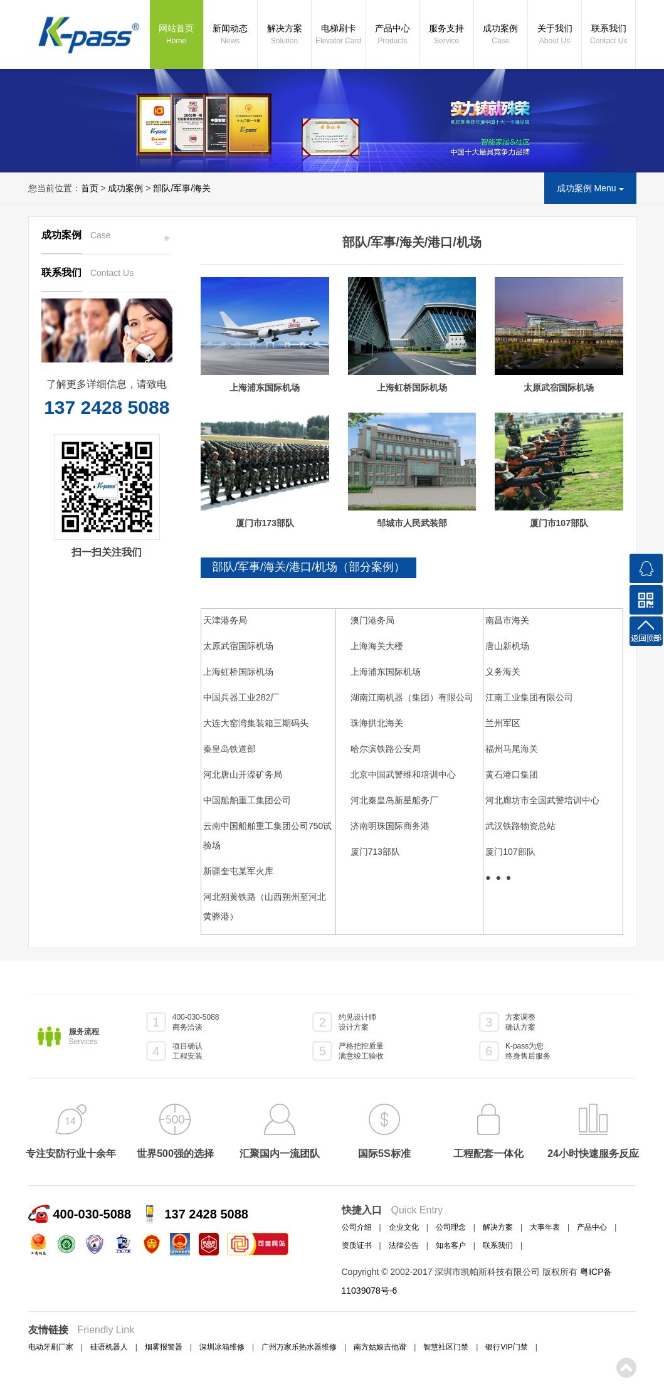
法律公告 (404, 1245)
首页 (89, 188)
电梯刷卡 (338, 35)
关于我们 (554, 35)
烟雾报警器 (163, 1347)
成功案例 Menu (590, 188)
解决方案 (284, 35)
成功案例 (500, 35)
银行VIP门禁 (506, 1347)
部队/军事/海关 (182, 188)
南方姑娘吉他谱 (380, 1347)
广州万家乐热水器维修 (299, 1347)
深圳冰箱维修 (222, 1347)
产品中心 (392, 35)
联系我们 (608, 35)
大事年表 (545, 1227)
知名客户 (451, 1245)
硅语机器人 (109, 1347)
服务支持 (446, 35)
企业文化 (404, 1227)
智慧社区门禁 (445, 1347)
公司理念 (451, 1227)
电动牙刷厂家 (50, 1347)
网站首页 (176, 35)
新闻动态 (230, 35)
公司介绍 (357, 1227)
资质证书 (357, 1245)
